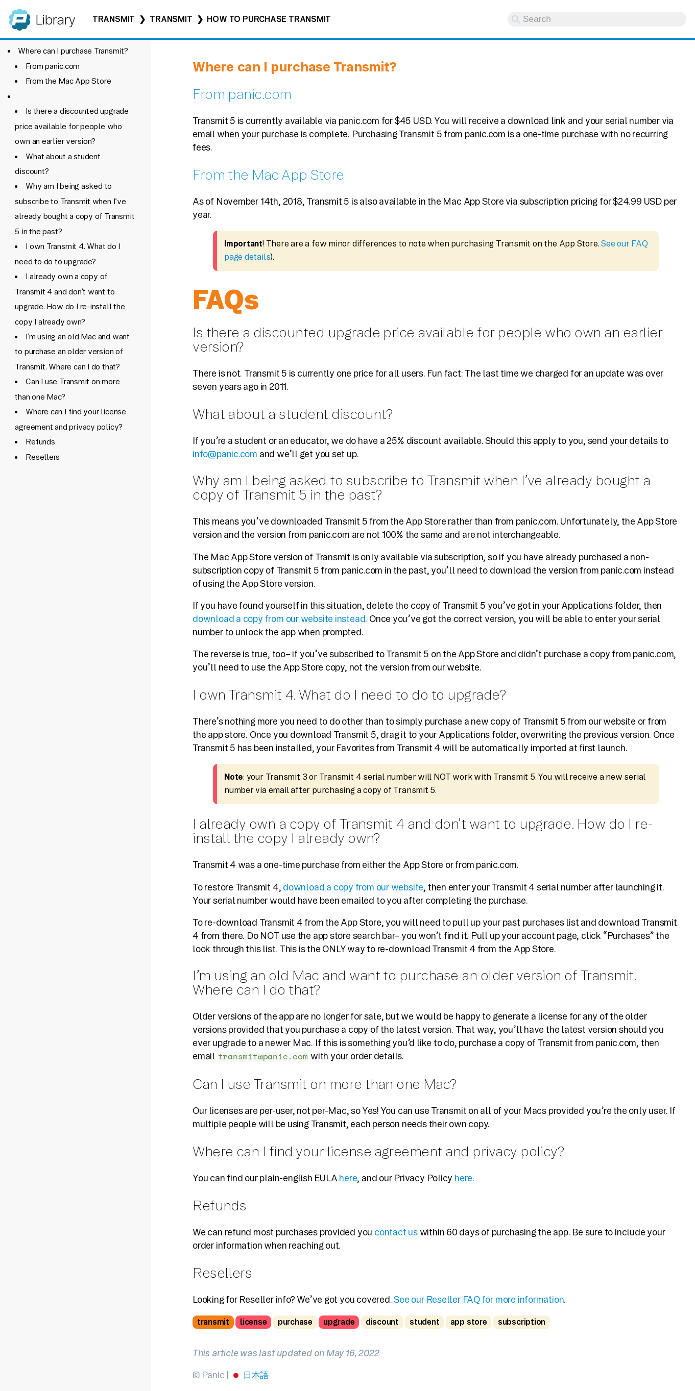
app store (468, 1322)
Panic (20, 15)
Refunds (40, 441)
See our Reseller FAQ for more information (479, 1299)
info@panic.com (225, 454)
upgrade (338, 1322)
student (424, 1322)
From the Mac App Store (68, 81)
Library (55, 19)
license (253, 1322)
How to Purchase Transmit (269, 19)
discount (382, 1322)
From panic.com (53, 66)
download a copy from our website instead (279, 619)
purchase (295, 1322)
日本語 (256, 1375)
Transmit (113, 19)
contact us (396, 1232)
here (348, 1178)
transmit (213, 1322)
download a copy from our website (353, 887)
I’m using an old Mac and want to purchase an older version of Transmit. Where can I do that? (72, 351)
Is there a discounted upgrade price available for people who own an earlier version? (71, 126)
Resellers (43, 457)
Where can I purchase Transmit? (73, 50)
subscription (521, 1322)
